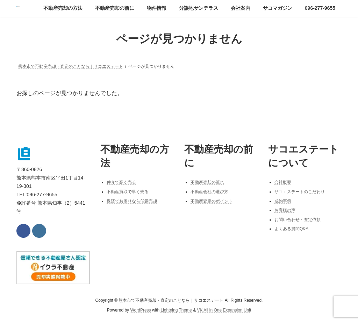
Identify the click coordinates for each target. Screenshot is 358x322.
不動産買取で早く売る (128, 191)
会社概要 (282, 182)
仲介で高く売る (121, 182)
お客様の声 (284, 210)
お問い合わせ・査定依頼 (297, 219)
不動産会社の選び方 (209, 191)
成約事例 (282, 200)
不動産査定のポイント (211, 200)
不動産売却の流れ (207, 182)
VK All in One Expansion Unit (224, 310)
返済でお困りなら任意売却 (132, 200)
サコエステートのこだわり (299, 191)
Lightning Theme (176, 310)
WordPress (140, 310)
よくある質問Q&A (291, 228)
